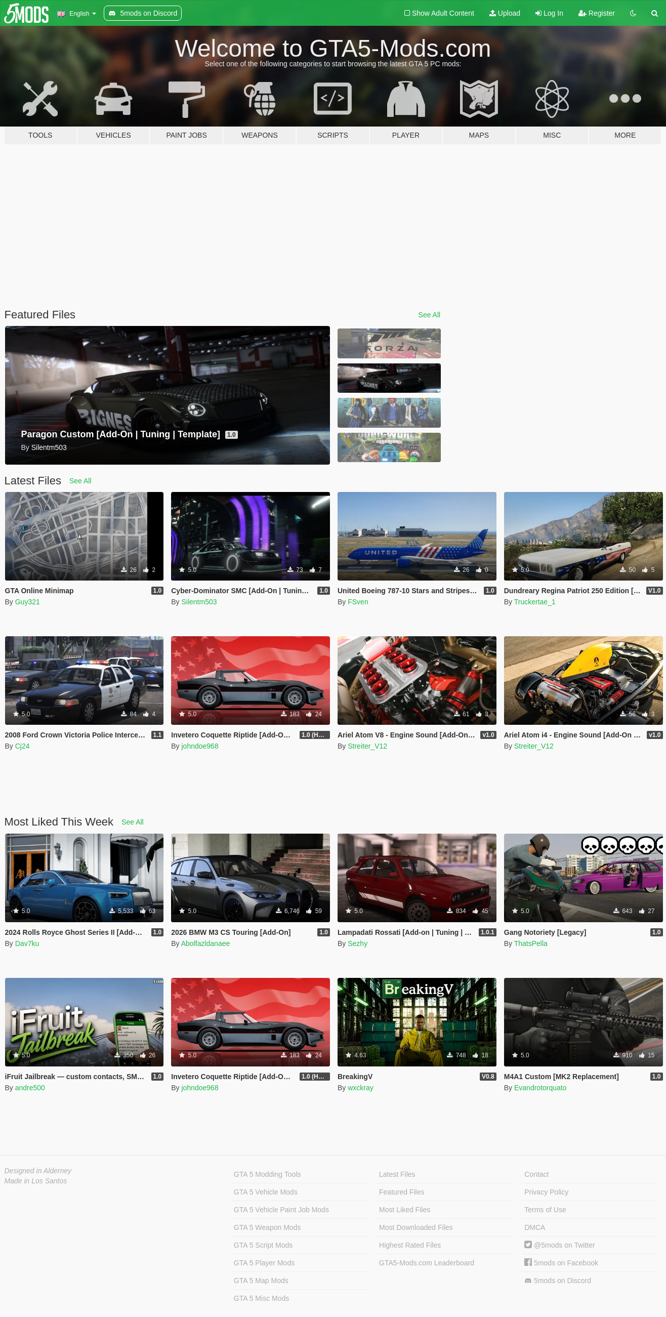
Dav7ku (27, 943)
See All (430, 315)
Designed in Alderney (38, 1171)
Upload (504, 13)
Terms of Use (545, 1210)
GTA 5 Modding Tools (267, 1174)
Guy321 (27, 602)
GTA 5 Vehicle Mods (266, 1192)
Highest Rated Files (410, 1245)
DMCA (534, 1227)
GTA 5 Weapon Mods (267, 1227)
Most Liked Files (404, 1210)
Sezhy (357, 943)
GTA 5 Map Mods (261, 1281)
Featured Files (401, 1192)
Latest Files (397, 1174)
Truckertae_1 (535, 602)
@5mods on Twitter (559, 1245)
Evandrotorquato (540, 1088)
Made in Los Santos (36, 1181)
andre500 (30, 1088)
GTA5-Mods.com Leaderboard (426, 1263)
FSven (358, 602)
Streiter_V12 (367, 746)
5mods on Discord (557, 1281)
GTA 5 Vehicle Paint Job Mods (281, 1210)
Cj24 (22, 746)
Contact (536, 1174)
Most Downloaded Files (416, 1227)
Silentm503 (199, 602)
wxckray (360, 1088)
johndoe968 (199, 746)
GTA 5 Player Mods (264, 1263)
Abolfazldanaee (205, 943)
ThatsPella (531, 943)
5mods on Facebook (561, 1262)
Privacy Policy (546, 1192)
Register (596, 13)
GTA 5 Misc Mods (261, 1298)
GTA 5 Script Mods (263, 1245)
